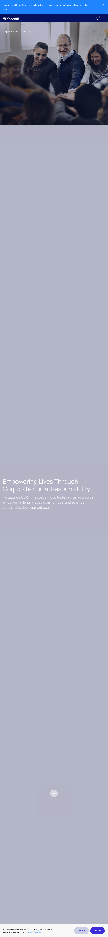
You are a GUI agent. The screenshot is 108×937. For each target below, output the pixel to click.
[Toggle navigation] (103, 18)
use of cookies (34, 932)
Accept (97, 930)
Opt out (81, 930)
